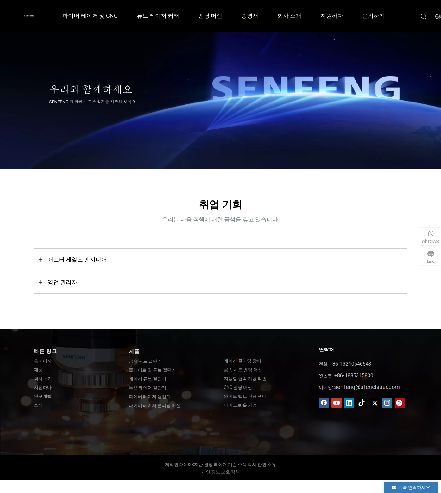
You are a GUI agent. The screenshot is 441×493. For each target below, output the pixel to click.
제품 (38, 369)
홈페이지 (43, 360)
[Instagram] (387, 403)
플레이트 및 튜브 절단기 (152, 370)
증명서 (249, 15)
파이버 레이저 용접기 (150, 396)
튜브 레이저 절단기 (147, 387)
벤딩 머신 (210, 15)
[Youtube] (336, 403)
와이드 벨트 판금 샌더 (245, 396)
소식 (38, 405)
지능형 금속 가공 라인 (245, 378)
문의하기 (373, 15)
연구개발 (43, 396)
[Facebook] (324, 403)
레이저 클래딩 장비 (242, 360)
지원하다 (331, 15)
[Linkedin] (349, 403)
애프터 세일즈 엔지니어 (77, 259)
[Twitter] (374, 403)
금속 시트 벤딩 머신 (243, 369)
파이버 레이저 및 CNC (90, 15)
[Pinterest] (400, 403)
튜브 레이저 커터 (158, 15)
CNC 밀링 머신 (238, 387)
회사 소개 (289, 15)
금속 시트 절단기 (145, 361)
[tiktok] (362, 403)
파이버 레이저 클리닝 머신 (154, 405)
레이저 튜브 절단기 (147, 378)
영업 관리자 (62, 282)
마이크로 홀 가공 (240, 405)
